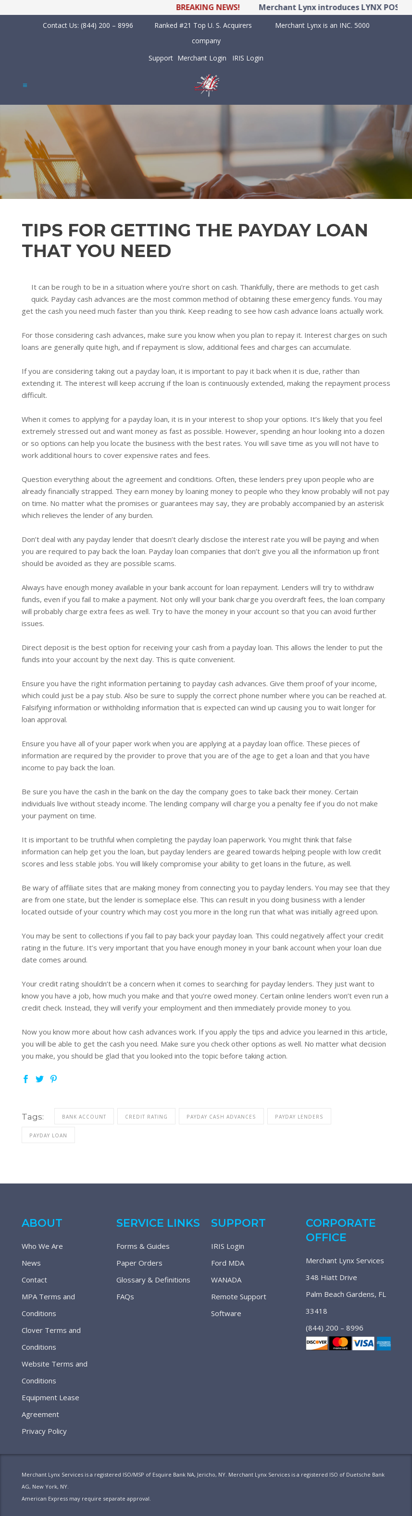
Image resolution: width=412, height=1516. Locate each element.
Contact (34, 1279)
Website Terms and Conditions (54, 1372)
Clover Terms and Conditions (51, 1338)
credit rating (146, 1116)
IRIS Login (247, 57)
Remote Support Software (238, 1305)
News (31, 1263)
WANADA (226, 1279)
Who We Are (42, 1246)
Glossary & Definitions (153, 1279)
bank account (84, 1116)
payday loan (48, 1135)
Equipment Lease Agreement (50, 1406)
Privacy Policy (44, 1431)
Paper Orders (139, 1263)
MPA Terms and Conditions (48, 1305)
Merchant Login (201, 57)
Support (161, 57)
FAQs (125, 1296)
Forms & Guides (143, 1246)
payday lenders (299, 1116)
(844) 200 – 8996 (334, 1327)
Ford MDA (227, 1263)
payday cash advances (221, 1116)
